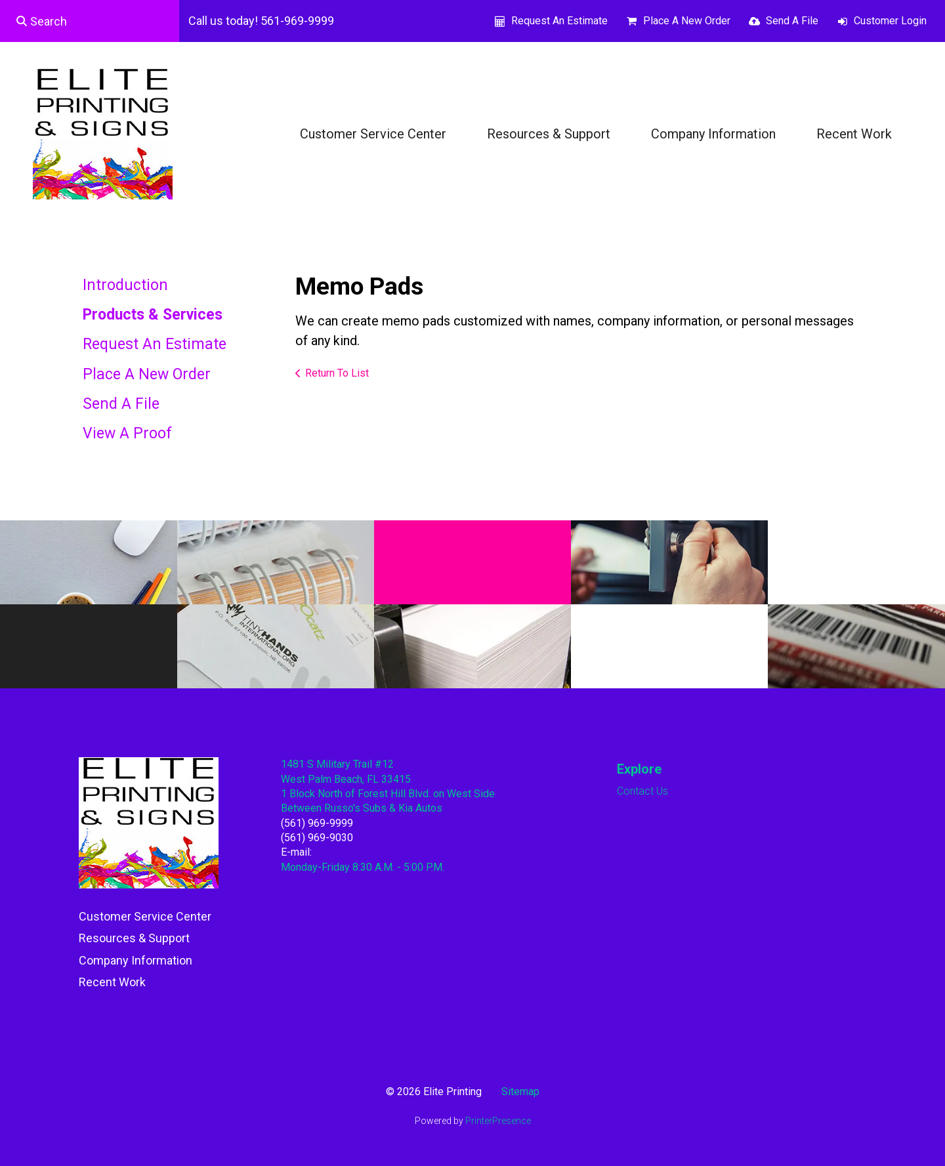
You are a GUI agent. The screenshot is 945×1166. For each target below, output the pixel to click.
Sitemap (520, 1091)
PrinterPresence (498, 1120)
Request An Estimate (559, 20)
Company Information (713, 134)
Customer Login (890, 20)
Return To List (337, 373)
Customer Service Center (373, 134)
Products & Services (152, 314)
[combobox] (89, 21)
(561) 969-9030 (317, 837)
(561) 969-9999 (317, 823)
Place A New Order (686, 20)
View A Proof (127, 433)
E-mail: (296, 852)
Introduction (125, 285)
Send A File (792, 20)
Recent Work (854, 134)
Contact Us (642, 791)
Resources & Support (548, 134)
